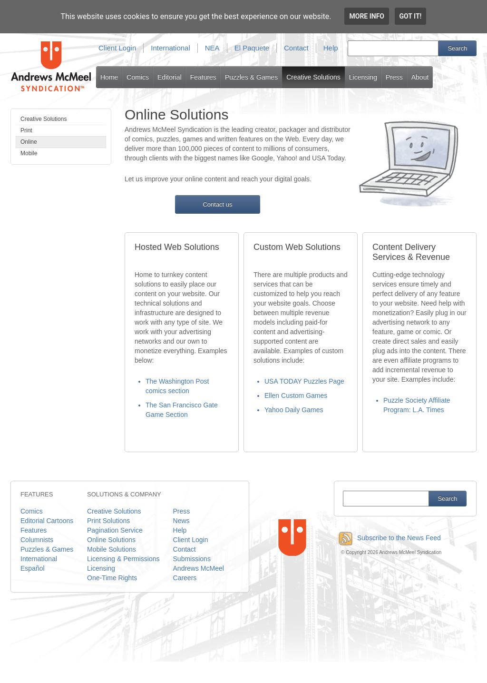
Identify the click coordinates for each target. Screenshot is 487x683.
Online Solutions (111, 540)
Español (32, 568)
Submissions (192, 559)
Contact (296, 48)
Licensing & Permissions (123, 559)
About (420, 77)
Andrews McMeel (198, 568)
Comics (138, 77)
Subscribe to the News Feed (387, 538)
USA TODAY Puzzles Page (304, 381)
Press (394, 77)
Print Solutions (108, 521)
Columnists (36, 540)
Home (109, 77)
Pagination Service (115, 530)
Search (457, 48)
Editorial (169, 77)
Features (203, 77)
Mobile (28, 153)
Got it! (410, 16)
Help (330, 48)
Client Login (117, 48)
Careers (185, 578)
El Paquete (251, 48)
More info (366, 16)
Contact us (217, 204)
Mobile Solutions (111, 549)
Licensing (363, 77)
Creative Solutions (313, 77)
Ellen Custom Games (295, 395)
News (181, 521)
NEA (212, 48)
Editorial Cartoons (46, 521)
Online (28, 142)
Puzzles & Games (251, 77)
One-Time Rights (112, 578)
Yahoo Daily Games (293, 410)
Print (26, 130)
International (170, 48)
